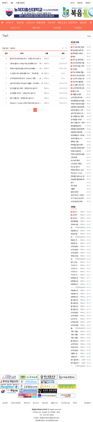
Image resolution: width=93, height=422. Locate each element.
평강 (73, 57)
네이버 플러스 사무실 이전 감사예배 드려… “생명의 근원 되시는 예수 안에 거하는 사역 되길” (24, 64)
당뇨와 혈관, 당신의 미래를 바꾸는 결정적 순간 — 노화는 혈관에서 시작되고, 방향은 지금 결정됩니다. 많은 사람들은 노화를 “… (72, 228)
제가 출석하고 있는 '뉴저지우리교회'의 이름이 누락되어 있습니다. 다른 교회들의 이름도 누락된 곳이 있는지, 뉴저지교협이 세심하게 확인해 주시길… (76, 360)
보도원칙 (5, 403)
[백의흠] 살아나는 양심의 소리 (78, 176)
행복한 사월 (74, 142)
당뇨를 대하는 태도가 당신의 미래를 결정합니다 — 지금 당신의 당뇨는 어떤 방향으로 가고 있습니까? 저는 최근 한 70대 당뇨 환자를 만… (72, 259)
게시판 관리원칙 (16, 403)
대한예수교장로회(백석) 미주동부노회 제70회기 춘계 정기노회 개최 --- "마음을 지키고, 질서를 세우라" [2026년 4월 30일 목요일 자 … (75, 231)
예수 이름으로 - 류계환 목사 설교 (21, 98)
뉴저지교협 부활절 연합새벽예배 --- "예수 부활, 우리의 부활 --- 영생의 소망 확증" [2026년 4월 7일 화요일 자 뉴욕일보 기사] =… (75, 325)
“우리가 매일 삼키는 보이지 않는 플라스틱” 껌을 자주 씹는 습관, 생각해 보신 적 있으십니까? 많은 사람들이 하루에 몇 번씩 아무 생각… (72, 366)
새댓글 (73, 207)
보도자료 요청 (65, 403)
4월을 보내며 (76, 94)
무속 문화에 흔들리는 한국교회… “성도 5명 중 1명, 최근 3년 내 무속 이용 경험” (78, 72)
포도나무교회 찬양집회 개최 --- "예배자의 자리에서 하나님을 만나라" (78, 75)
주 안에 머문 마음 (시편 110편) (78, 47)
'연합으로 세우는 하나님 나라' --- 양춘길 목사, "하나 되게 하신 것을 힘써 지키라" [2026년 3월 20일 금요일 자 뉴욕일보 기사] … (75, 357)
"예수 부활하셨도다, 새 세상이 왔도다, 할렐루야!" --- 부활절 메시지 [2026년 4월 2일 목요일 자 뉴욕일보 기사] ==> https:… (75, 331)
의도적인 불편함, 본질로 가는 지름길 (78, 82)
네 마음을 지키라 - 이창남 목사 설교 (22, 93)
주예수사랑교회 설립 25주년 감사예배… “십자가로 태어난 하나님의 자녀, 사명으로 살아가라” (24, 69)
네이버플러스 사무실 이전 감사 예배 (78, 135)
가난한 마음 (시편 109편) (78, 66)
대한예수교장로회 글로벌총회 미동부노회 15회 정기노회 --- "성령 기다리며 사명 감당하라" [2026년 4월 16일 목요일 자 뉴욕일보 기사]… (75, 290)
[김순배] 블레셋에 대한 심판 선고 (78, 179)
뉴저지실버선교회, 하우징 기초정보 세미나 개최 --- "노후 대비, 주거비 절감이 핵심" (78, 201)
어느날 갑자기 (75, 167)
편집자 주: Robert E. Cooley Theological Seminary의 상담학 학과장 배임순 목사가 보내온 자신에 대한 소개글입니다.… (75, 240)
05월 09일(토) (20, 3)
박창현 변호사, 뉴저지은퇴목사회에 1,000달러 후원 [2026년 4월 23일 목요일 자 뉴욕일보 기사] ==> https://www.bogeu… (75, 243)
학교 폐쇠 (74, 186)
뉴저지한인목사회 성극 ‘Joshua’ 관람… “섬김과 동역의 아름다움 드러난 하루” (24, 78)
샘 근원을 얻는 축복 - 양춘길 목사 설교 (22, 88)
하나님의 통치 (75, 160)
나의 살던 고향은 (76, 164)
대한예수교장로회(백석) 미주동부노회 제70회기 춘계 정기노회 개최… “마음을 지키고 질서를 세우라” (77, 132)
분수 (72, 183)
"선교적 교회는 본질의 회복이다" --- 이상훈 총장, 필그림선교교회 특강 (78, 79)
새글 (11, 3)
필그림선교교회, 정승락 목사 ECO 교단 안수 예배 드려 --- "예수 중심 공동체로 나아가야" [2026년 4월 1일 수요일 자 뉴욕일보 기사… (75, 341)
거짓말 (74, 69)
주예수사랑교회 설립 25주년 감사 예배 (78, 154)
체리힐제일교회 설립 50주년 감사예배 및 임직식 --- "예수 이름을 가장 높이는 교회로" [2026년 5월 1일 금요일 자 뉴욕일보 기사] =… (75, 221)
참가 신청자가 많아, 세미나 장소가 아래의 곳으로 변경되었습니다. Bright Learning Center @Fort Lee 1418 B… (75, 262)
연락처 (75, 403)
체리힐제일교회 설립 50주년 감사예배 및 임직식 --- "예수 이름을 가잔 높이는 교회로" (78, 101)
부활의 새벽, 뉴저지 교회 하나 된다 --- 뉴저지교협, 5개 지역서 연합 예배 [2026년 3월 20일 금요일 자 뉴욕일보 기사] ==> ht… (75, 353)
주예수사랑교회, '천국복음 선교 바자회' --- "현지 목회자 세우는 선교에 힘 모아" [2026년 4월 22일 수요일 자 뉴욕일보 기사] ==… (75, 256)
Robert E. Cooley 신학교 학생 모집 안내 (23, 103)
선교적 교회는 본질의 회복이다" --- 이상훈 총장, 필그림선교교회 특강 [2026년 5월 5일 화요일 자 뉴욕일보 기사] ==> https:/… (75, 215)
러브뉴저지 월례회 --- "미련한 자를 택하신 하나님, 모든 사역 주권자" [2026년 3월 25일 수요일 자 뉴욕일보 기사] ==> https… (75, 347)
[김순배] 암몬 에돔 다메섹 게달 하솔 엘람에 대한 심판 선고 (78, 50)
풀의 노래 (75, 91)
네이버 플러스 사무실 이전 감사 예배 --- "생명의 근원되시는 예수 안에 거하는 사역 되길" (78, 110)
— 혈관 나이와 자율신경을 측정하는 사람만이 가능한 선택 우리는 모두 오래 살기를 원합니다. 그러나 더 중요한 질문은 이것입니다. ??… (72, 287)
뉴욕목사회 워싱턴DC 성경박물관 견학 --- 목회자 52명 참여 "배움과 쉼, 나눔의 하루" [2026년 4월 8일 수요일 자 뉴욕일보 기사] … (75, 322)
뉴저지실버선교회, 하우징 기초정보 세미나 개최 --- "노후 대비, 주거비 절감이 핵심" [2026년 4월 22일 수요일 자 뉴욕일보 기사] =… (75, 246)
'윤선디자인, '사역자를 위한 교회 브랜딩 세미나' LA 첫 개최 (78, 195)
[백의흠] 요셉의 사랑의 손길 (78, 53)
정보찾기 (88, 3)
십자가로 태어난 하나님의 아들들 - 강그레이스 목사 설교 (25, 83)
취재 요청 (45, 403)
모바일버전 (87, 403)
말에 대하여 (74, 192)
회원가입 (80, 3)
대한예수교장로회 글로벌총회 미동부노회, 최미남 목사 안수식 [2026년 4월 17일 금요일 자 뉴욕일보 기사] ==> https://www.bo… (75, 278)
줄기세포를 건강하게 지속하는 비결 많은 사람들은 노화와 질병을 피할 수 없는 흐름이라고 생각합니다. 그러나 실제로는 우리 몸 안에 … (72, 328)
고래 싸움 (74, 157)
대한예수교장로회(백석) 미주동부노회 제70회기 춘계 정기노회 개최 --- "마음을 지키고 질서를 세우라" (78, 107)
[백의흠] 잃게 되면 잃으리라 (78, 145)
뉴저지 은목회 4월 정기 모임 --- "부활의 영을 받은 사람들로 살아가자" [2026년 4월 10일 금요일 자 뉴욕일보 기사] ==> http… (75, 319)
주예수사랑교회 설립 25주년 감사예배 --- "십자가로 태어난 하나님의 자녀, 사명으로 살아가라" (78, 104)
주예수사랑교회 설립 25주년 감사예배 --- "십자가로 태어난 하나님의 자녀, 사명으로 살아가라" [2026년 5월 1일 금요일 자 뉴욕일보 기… (75, 224)
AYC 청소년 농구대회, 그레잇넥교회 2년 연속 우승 (78, 198)
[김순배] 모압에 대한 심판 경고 (78, 148)
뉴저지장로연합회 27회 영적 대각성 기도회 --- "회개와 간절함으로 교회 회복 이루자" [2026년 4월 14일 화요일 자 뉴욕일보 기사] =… (75, 313)
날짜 (63, 53)
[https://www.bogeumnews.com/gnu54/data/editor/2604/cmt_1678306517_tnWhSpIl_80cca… (72, 237)
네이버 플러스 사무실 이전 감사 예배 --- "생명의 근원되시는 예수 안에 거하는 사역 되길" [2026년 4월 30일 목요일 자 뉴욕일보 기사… (75, 234)
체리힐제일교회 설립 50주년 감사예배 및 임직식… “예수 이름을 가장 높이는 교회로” (77, 126)
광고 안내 (36, 403)
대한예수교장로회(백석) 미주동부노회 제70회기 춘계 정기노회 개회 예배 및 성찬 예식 (78, 129)
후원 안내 (27, 403)
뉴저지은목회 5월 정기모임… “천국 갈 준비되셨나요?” (78, 63)
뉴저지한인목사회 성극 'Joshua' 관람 (78, 88)
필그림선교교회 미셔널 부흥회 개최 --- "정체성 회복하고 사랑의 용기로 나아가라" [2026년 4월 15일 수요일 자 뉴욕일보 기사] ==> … (75, 300)
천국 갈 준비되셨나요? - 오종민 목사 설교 (24, 59)
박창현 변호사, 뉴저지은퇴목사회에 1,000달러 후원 (78, 170)
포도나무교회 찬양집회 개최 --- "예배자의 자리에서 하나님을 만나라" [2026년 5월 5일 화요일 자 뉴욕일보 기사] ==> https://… (75, 212)
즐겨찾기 (5, 3)
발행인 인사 (54, 403)
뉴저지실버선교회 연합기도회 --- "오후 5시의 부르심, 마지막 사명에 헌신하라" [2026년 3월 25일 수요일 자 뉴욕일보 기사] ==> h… (75, 350)
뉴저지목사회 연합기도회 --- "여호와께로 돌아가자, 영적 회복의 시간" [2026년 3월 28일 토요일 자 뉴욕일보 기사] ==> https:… (75, 344)
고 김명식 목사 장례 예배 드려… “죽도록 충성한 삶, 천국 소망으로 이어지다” (25, 73)
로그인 (72, 3)
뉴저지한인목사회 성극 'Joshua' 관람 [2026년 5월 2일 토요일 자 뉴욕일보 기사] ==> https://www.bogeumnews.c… (75, 218)
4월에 (73, 189)
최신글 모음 (75, 42)
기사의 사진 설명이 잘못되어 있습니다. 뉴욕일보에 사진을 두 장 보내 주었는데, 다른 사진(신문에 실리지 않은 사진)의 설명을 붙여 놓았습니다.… (75, 265)
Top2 (89, 36)
